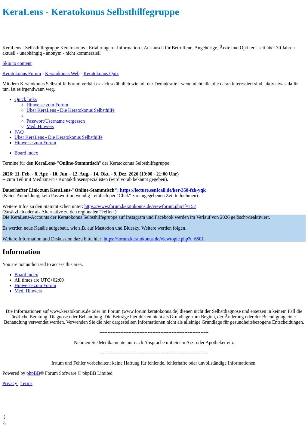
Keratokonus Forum (21, 73)
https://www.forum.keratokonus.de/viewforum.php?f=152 (140, 206)
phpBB (33, 373)
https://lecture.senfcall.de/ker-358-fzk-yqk (163, 190)
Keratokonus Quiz (101, 73)
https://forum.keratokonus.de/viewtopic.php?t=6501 (154, 238)
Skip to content (17, 63)
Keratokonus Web (62, 73)
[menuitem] (47, 104)
